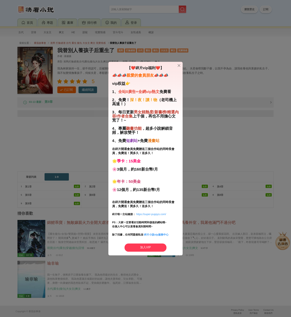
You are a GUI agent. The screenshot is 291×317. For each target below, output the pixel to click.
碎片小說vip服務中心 (156, 234)
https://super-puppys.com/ (151, 214)
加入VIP (145, 247)
